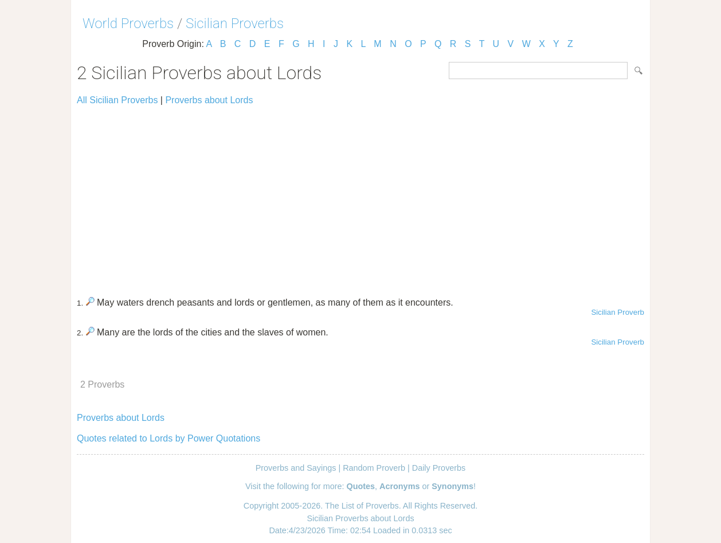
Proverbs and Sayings (296, 467)
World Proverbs (128, 23)
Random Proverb (374, 467)
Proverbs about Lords (209, 100)
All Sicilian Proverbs (117, 100)
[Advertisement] (360, 196)
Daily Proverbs (439, 467)
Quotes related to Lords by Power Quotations (168, 438)
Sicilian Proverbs (235, 23)
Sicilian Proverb (617, 312)
